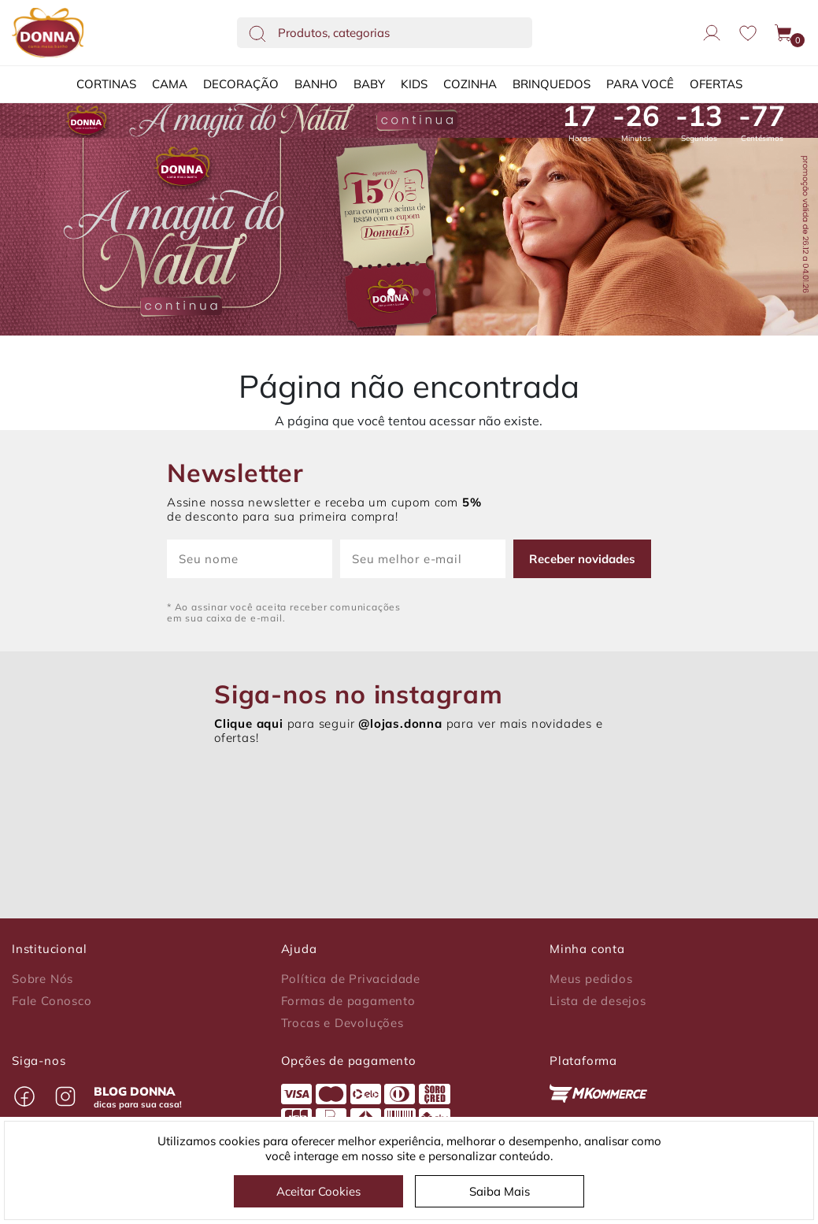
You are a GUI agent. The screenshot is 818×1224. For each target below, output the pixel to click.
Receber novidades (582, 558)
